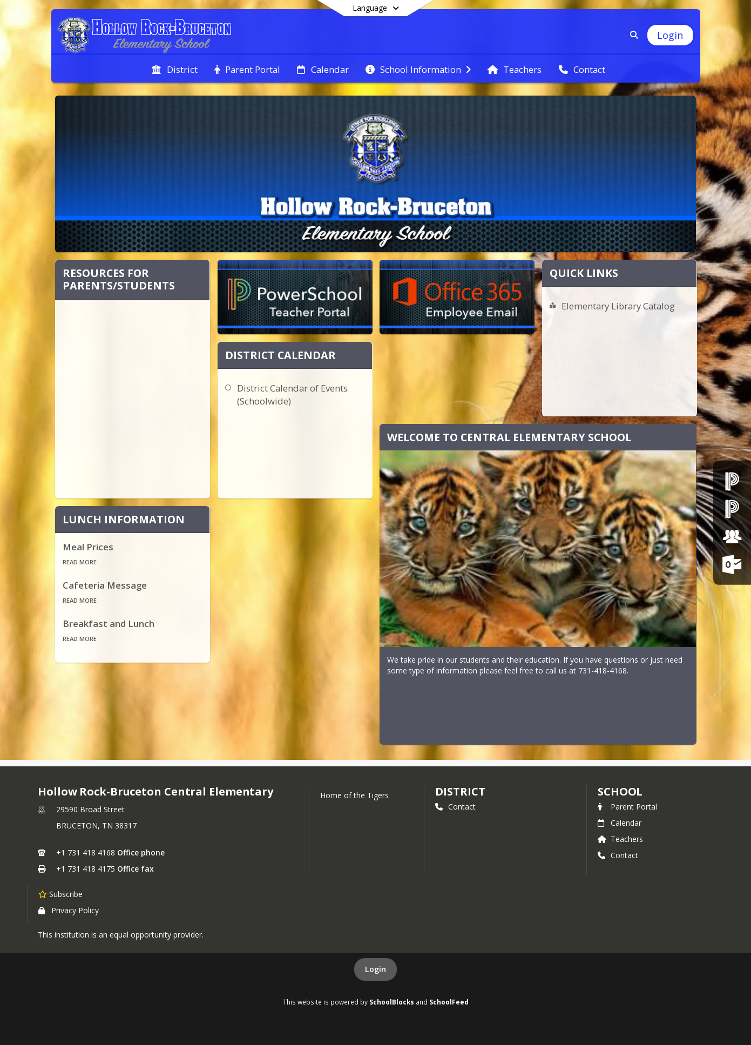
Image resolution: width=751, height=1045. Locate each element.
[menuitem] (174, 69)
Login (375, 969)
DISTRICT (460, 791)
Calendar (619, 823)
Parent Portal (627, 806)
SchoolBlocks (391, 1001)
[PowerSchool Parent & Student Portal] (732, 481)
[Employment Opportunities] (732, 536)
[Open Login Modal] (670, 35)
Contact (455, 806)
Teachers (620, 839)
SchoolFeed (449, 1001)
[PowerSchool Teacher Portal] (732, 508)
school (620, 791)
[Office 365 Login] (732, 564)
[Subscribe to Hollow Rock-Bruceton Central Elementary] (60, 894)
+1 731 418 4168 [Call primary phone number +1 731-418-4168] (85, 852)
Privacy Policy (68, 910)
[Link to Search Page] (632, 35)
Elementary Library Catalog (618, 306)
